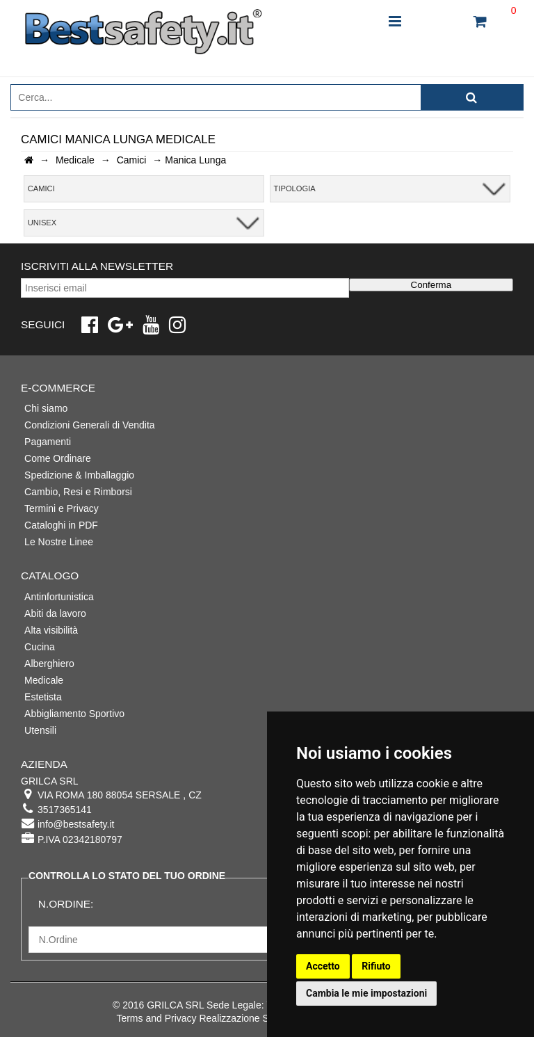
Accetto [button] (323, 966)
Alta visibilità (51, 630)
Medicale (43, 680)
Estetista (43, 696)
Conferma (431, 285)
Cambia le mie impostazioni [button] (366, 993)
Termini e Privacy (61, 508)
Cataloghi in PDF (61, 525)
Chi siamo (45, 408)
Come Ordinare (57, 458)
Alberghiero (49, 663)
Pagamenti (47, 441)
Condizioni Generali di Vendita (89, 425)
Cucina (39, 646)
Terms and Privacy (156, 1018)
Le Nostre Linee (58, 541)
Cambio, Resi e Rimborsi (78, 491)
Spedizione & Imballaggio (79, 475)
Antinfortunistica (59, 596)
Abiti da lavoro (55, 613)
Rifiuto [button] (376, 966)
